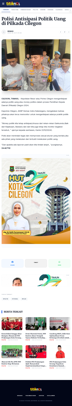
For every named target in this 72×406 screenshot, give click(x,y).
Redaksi (20, 395)
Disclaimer (51, 395)
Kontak (41, 395)
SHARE (12, 263)
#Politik (5, 298)
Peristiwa (14, 9)
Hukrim (42, 9)
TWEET (36, 262)
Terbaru (6, 9)
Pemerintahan (26, 9)
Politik (35, 9)
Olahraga (59, 9)
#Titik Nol (15, 298)
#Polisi (24, 298)
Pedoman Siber (31, 395)
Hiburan (50, 9)
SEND (59, 263)
